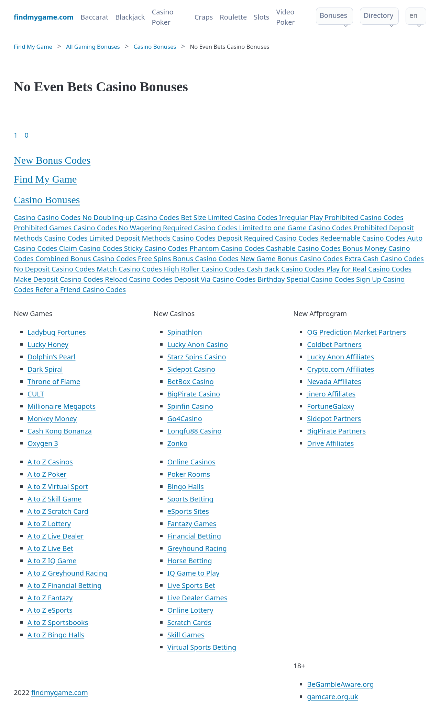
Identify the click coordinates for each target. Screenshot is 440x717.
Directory (378, 15)
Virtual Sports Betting (201, 647)
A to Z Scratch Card (58, 511)
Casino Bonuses (47, 199)
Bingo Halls (185, 486)
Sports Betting (190, 499)
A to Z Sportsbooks (58, 622)
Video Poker (285, 17)
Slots (261, 17)
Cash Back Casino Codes (286, 269)
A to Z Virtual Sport (58, 486)
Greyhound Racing (197, 548)
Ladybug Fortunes (57, 332)
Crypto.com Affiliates (340, 369)
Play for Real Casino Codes (368, 269)
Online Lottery (190, 610)
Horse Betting (189, 560)
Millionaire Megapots (62, 406)
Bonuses (333, 15)
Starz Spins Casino (196, 356)
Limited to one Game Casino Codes (296, 227)
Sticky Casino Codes (156, 248)
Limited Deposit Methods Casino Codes (153, 238)
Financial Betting (194, 536)
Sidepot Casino (191, 369)
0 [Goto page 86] (26, 135)
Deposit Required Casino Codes (268, 238)
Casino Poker (163, 17)
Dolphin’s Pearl (52, 356)
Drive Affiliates (330, 443)
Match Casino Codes (130, 269)
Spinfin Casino (190, 406)
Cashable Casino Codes (304, 248)
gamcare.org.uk (332, 696)
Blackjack (130, 17)
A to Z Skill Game (54, 499)
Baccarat (94, 17)
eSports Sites (188, 511)
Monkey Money (52, 418)
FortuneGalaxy (330, 406)
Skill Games (186, 634)
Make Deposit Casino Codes (59, 279)
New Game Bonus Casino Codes (292, 258)
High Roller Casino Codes (205, 269)
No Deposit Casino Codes (55, 269)
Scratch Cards (189, 622)
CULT (36, 393)
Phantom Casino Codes (227, 248)
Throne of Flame (54, 381)
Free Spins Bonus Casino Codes (189, 258)
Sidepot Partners (334, 418)
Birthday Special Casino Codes (306, 279)
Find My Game (45, 179)
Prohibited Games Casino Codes (66, 227)
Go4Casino (184, 418)
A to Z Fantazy (50, 597)
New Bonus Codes (52, 160)
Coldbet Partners (334, 344)
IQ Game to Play (193, 573)
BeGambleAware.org (340, 684)
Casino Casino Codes (48, 217)
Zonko (177, 443)
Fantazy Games (192, 523)
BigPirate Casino (193, 393)
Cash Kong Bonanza (60, 431)
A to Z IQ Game (52, 560)
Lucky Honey (48, 344)
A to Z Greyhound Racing (67, 573)
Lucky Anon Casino (197, 344)
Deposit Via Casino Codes (215, 279)
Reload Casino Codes (139, 279)
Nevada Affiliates (334, 381)
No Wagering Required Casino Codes (179, 227)
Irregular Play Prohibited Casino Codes (341, 217)
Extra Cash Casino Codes (384, 258)
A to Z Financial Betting (65, 585)
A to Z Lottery (49, 523)
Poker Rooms (188, 474)
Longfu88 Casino (194, 431)
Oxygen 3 (43, 443)
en (413, 15)
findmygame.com (59, 692)
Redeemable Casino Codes (363, 238)
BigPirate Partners (336, 431)
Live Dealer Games (197, 597)
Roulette (233, 17)
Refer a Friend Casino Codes (80, 289)
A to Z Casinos (50, 461)
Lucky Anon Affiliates (340, 356)
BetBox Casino (190, 381)
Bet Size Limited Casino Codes (230, 217)
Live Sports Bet (191, 585)
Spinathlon (184, 332)
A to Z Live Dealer (56, 536)
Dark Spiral (45, 369)
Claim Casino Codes (91, 248)
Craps (204, 17)
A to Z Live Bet (50, 548)
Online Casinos (191, 461)
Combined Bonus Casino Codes (86, 258)
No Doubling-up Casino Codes (131, 217)
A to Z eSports (50, 610)
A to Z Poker (47, 474)
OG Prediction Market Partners (356, 332)
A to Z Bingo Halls (56, 634)
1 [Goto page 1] (16, 135)
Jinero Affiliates (331, 393)
